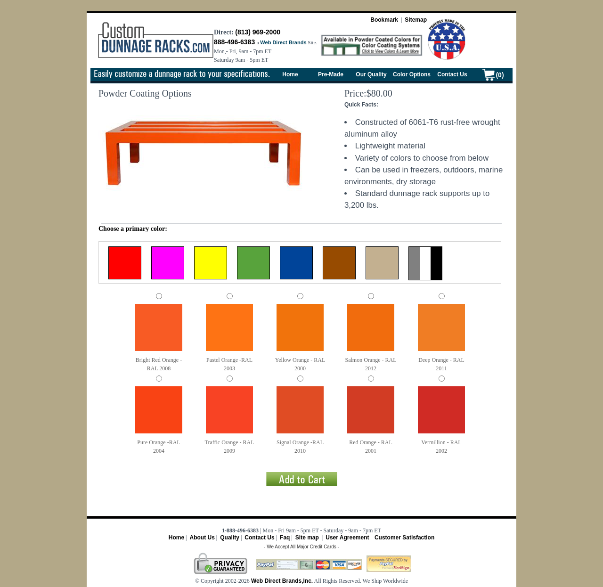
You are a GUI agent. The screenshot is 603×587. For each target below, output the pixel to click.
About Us (201, 537)
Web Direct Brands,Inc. (281, 581)
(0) (500, 75)
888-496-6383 (234, 42)
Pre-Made (330, 74)
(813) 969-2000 (257, 32)
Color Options (412, 74)
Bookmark (384, 19)
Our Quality (371, 74)
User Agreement (347, 537)
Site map (307, 537)
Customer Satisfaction (404, 537)
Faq (285, 537)
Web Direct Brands (283, 42)
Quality (229, 537)
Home (290, 74)
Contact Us (452, 74)
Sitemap (416, 19)
